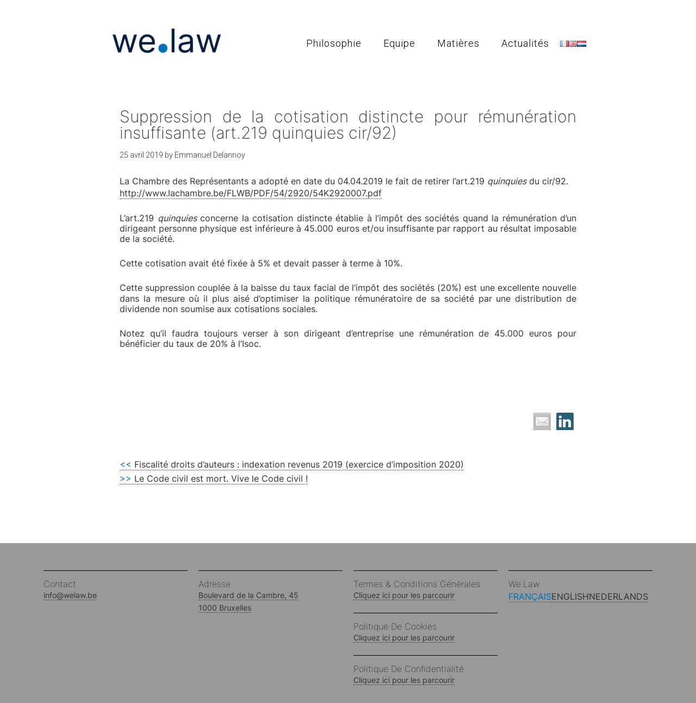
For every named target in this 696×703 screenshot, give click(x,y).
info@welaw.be (70, 595)
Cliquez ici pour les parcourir (404, 595)
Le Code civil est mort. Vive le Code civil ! (214, 478)
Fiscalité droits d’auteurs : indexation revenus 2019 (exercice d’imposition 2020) (292, 464)
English (570, 596)
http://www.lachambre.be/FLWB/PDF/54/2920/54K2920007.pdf (251, 193)
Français (529, 596)
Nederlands (618, 596)
